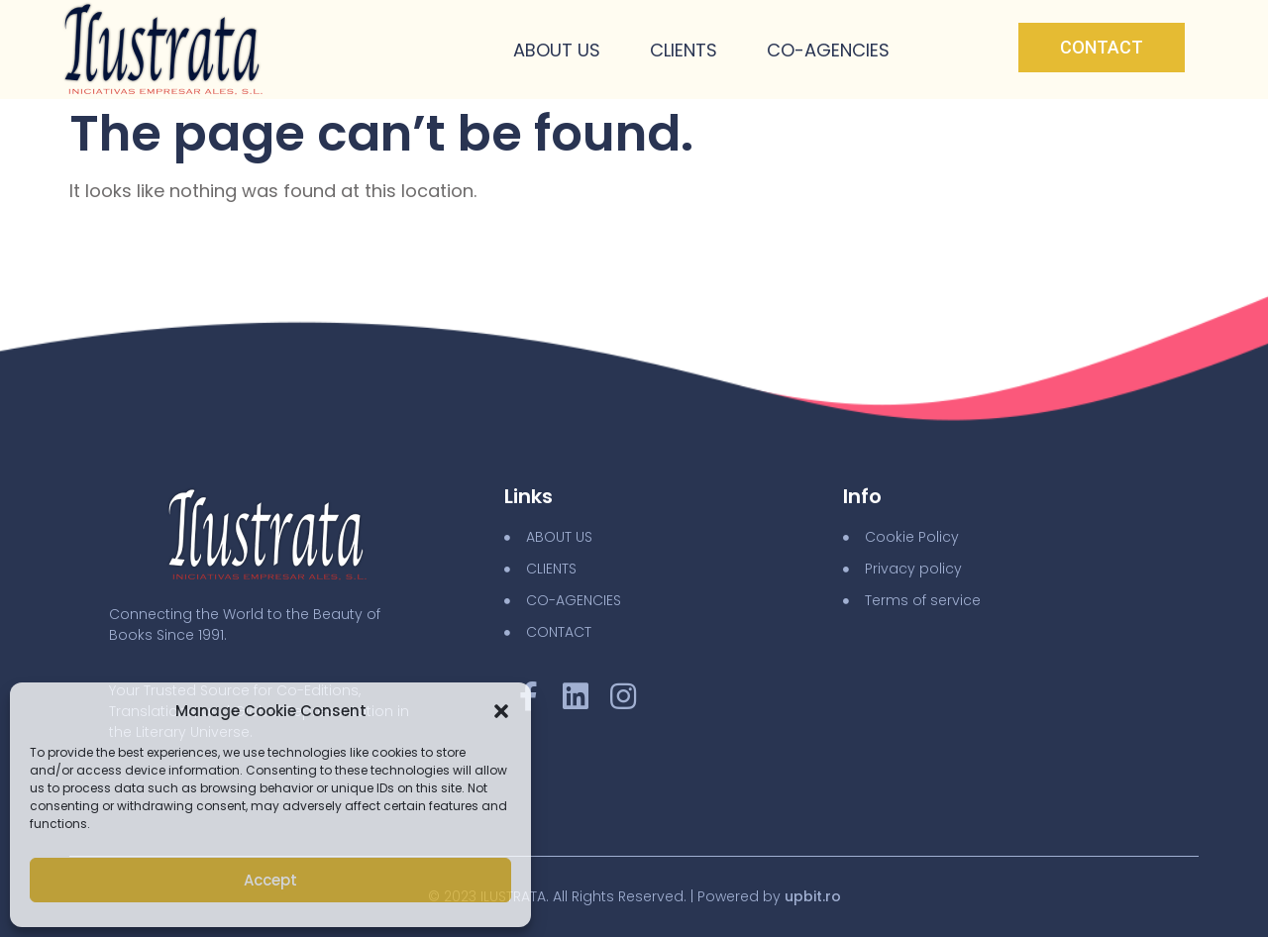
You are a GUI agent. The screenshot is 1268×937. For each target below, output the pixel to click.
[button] (501, 711)
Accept (270, 880)
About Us (556, 50)
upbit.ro (813, 896)
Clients (683, 50)
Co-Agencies (828, 50)
